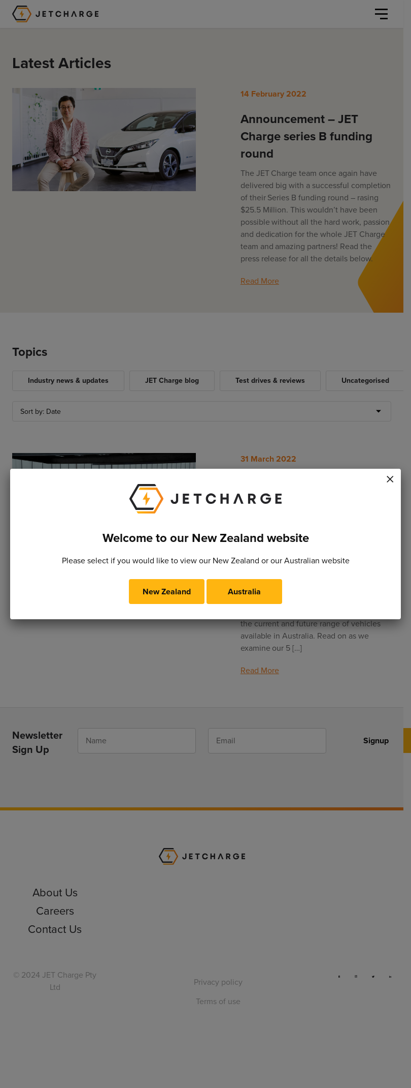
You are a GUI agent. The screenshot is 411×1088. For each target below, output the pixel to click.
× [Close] (390, 477)
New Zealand (167, 591)
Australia (244, 591)
